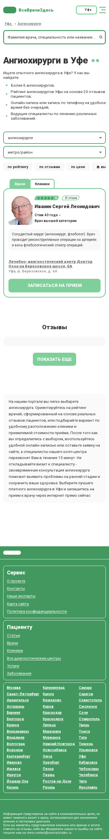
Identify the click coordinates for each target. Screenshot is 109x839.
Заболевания (19, 673)
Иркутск (14, 775)
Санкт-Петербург (23, 694)
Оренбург (51, 762)
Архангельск (18, 700)
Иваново (14, 762)
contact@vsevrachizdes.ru (53, 833)
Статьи (13, 635)
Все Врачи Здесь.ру (12, 553)
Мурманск (51, 738)
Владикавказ (18, 731)
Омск (47, 756)
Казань (13, 787)
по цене (78, 167)
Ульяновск (88, 750)
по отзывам (49, 167)
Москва (14, 688)
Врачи (12, 643)
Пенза (48, 769)
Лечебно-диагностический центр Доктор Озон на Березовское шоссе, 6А (50, 263)
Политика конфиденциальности (37, 611)
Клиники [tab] (42, 184)
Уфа (82, 756)
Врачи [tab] (20, 184)
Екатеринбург (18, 756)
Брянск (13, 725)
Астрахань (15, 707)
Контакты (16, 588)
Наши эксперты (21, 596)
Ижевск (14, 769)
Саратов (86, 694)
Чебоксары (89, 769)
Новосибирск (55, 750)
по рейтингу (18, 167)
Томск (84, 731)
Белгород (15, 719)
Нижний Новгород (59, 744)
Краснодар (52, 713)
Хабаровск (88, 762)
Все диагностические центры (34, 658)
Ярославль (88, 787)
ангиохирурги (55, 137)
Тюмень (86, 744)
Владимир (15, 738)
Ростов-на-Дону (57, 781)
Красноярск (53, 719)
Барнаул (13, 713)
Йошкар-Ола (17, 781)
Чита (83, 781)
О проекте (16, 581)
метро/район (55, 152)
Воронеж (15, 750)
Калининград (54, 688)
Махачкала (52, 731)
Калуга (48, 694)
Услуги (13, 666)
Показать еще (54, 359)
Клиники (15, 650)
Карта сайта (18, 604)
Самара (85, 688)
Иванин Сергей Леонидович (67, 206)
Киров (48, 707)
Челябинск (88, 775)
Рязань (49, 787)
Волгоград (16, 744)
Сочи (83, 713)
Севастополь (90, 700)
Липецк (49, 725)
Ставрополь (89, 719)
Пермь (49, 775)
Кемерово (52, 700)
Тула (83, 738)
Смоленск (88, 707)
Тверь (84, 725)
